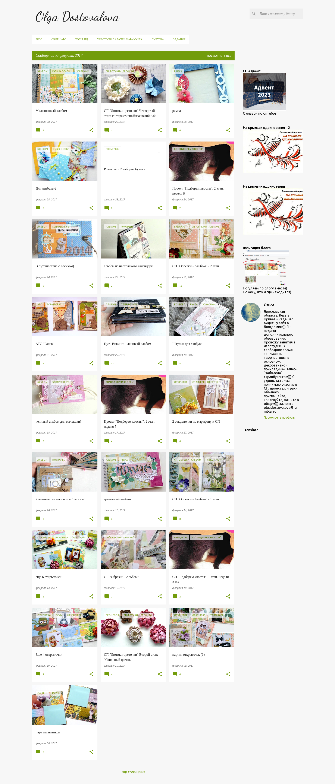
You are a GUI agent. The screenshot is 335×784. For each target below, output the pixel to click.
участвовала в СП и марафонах (119, 39)
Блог (39, 39)
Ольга (269, 305)
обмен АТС (58, 39)
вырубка (158, 39)
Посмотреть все (219, 55)
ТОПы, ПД (81, 39)
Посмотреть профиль (279, 417)
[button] (91, 130)
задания (179, 39)
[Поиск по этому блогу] (280, 14)
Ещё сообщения (133, 772)
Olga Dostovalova (77, 16)
